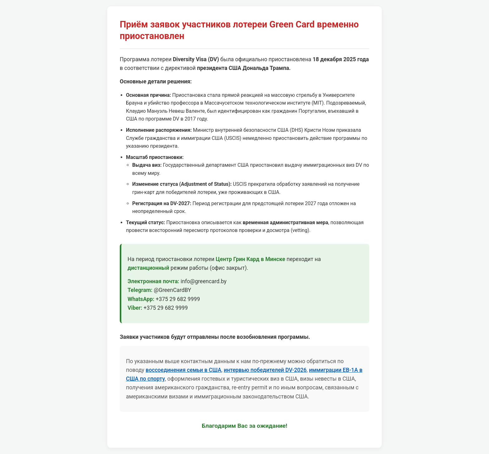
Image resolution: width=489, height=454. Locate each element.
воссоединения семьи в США (183, 370)
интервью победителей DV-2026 (265, 370)
